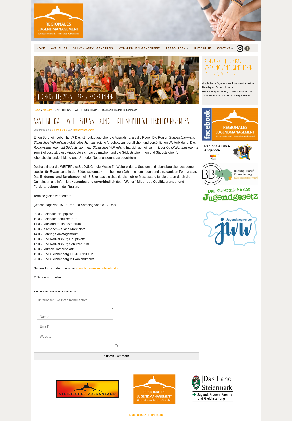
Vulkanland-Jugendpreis (93, 48)
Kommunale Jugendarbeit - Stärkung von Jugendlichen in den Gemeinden (228, 67)
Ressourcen (177, 48)
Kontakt (225, 48)
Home (41, 48)
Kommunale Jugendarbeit (139, 48)
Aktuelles (59, 48)
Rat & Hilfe (202, 48)
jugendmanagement (83, 130)
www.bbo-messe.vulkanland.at (98, 268)
